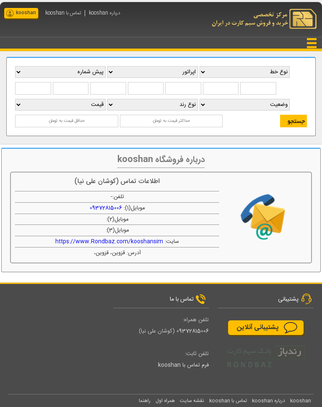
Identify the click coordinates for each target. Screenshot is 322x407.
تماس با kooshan (63, 13)
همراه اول (165, 401)
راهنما (145, 401)
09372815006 (106, 208)
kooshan (26, 13)
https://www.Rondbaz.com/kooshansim (109, 241)
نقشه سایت (192, 401)
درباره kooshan (104, 13)
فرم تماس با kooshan (183, 365)
